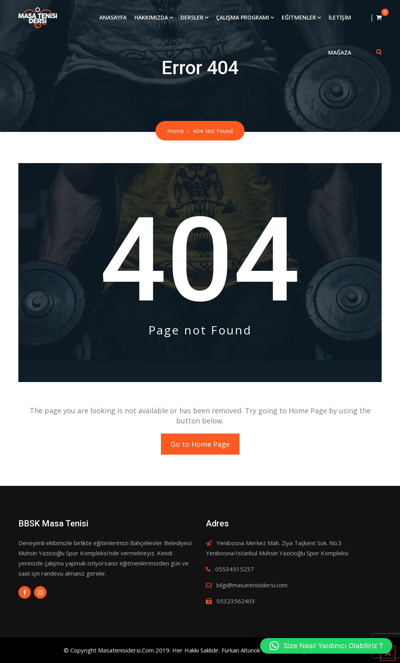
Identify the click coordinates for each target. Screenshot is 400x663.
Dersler (192, 17)
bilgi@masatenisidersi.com (252, 585)
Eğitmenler (299, 17)
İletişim (340, 17)
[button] (326, 646)
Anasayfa (113, 17)
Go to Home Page (200, 444)
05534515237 (234, 569)
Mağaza (339, 52)
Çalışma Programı (242, 17)
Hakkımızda (151, 17)
